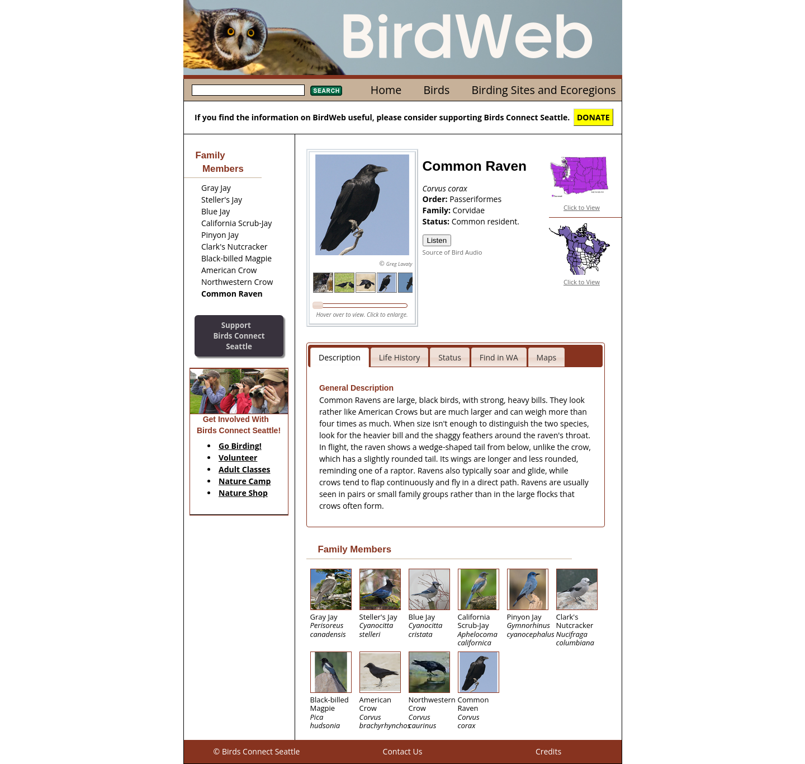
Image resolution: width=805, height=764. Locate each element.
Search (326, 91)
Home (386, 89)
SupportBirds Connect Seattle (238, 335)
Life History (399, 357)
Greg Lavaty (399, 264)
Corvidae (469, 210)
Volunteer (238, 457)
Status (449, 357)
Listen (437, 240)
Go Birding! (240, 445)
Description (340, 357)
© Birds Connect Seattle (257, 751)
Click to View (582, 207)
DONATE (593, 117)
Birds (436, 89)
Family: (438, 210)
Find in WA (499, 357)
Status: (437, 221)
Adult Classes (245, 469)
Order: (436, 199)
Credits (548, 751)
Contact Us (403, 751)
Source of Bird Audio (452, 252)
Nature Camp (245, 481)
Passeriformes (475, 199)
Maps (547, 357)
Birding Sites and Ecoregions (544, 89)
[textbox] (248, 90)
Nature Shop (243, 493)
